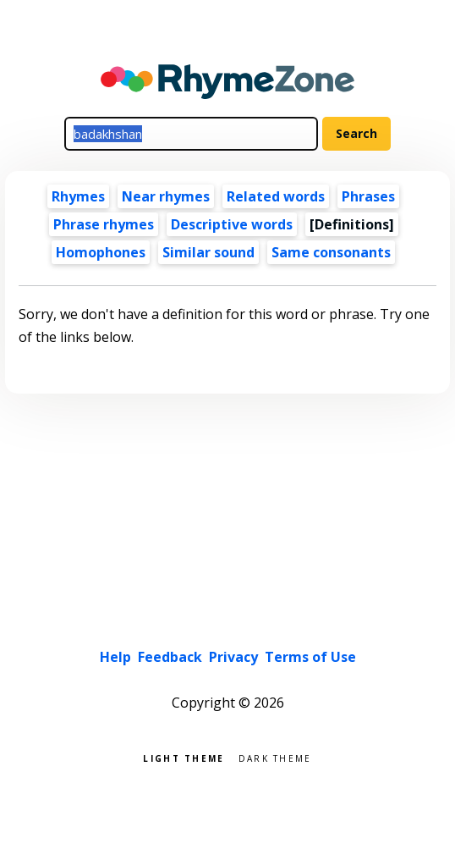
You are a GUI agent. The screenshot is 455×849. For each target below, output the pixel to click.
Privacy (233, 657)
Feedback (170, 657)
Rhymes (78, 196)
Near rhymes (166, 196)
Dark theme (275, 757)
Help (115, 657)
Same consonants (331, 252)
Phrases (368, 196)
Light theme (183, 757)
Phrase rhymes (103, 224)
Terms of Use (310, 657)
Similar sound (208, 252)
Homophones (100, 252)
